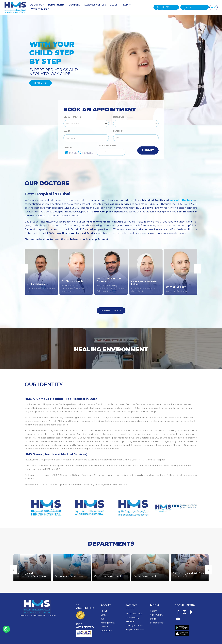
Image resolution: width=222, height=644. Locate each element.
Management (108, 622)
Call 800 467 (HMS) (163, 8)
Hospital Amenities (134, 629)
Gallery (153, 611)
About (104, 611)
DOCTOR (118, 117)
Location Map (157, 622)
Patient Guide (39, 9)
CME (103, 615)
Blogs (114, 5)
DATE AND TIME (106, 145)
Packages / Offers (95, 5)
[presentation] (24, 268)
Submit (148, 150)
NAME (66, 131)
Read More (40, 83)
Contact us (106, 630)
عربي (213, 7)
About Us (36, 5)
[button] (16, 70)
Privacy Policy (132, 617)
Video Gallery (156, 615)
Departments (56, 5)
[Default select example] (86, 123)
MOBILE (117, 131)
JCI (102, 619)
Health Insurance (133, 613)
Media (125, 5)
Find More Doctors (111, 310)
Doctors (74, 5)
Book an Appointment (190, 8)
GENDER (68, 147)
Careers (104, 626)
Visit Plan (130, 621)
